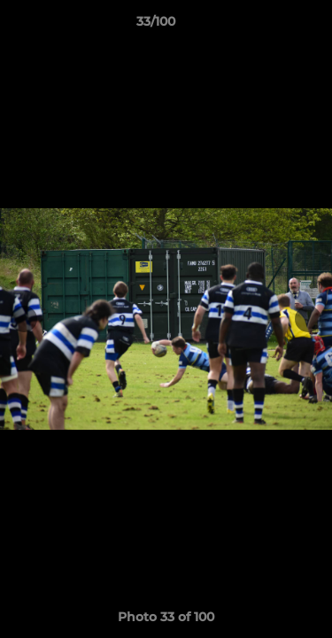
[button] (268, 26)
